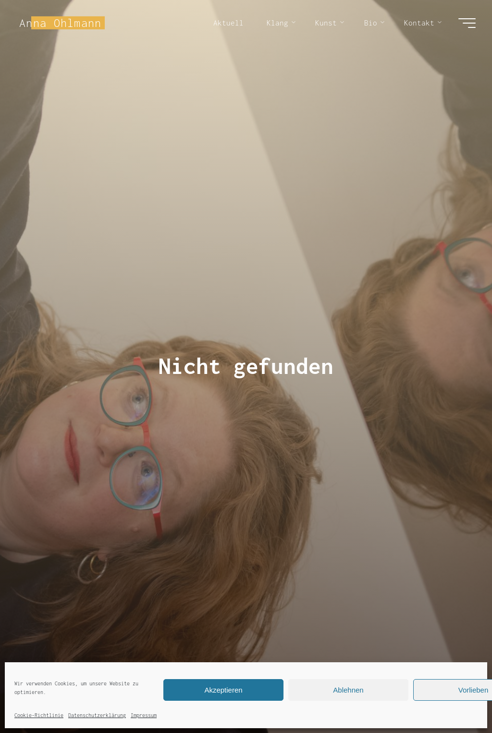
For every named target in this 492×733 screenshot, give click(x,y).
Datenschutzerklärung (97, 715)
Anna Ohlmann (60, 22)
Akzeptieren (223, 690)
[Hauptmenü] (467, 23)
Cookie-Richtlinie (38, 715)
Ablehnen (348, 690)
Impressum (144, 715)
